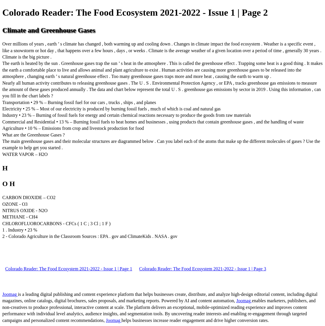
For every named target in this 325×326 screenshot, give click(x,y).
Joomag (10, 294)
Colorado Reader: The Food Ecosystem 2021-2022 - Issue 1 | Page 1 (68, 268)
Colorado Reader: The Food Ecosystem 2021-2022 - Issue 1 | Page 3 (202, 268)
